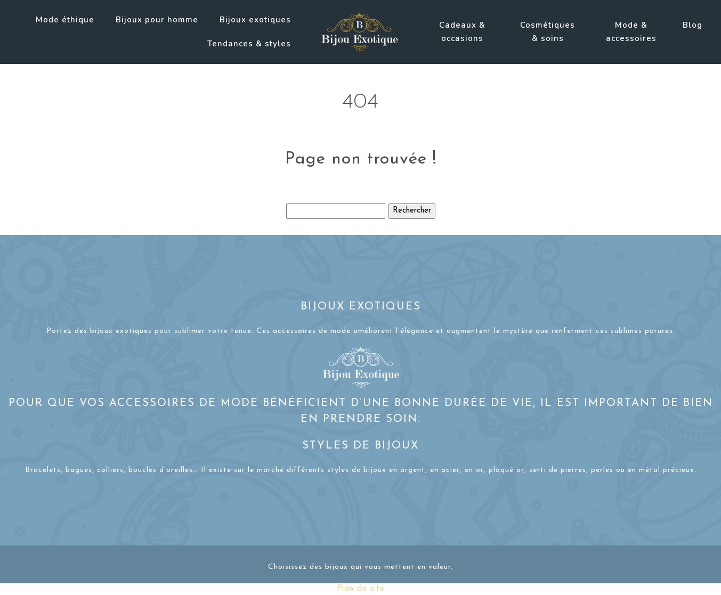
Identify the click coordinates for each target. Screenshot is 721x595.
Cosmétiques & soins (547, 32)
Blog (692, 25)
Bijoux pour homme (157, 19)
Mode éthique (65, 19)
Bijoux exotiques (255, 19)
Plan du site (361, 589)
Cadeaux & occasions (462, 32)
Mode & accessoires (631, 32)
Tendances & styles (249, 43)
